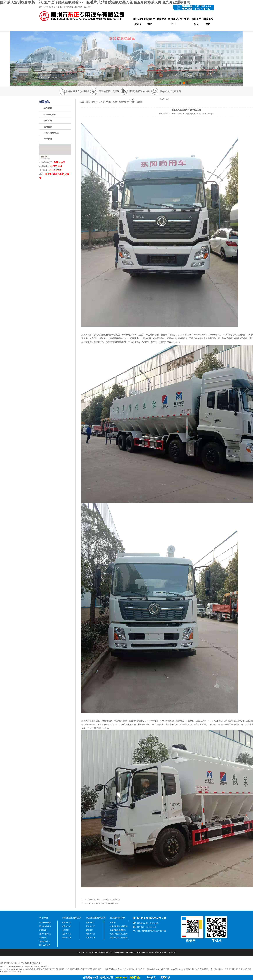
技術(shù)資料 (50, 114)
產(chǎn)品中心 (173, 21)
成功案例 (42, 938)
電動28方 (89, 930)
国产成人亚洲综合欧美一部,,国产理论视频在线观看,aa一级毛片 (24, 967)
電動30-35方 (90, 934)
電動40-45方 (90, 938)
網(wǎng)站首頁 (138, 21)
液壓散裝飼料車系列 (72, 918)
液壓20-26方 (66, 926)
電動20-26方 (90, 926)
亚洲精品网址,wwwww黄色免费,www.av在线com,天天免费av (168, 969)
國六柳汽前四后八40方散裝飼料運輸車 (103, 903)
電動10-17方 (90, 922)
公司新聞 (48, 108)
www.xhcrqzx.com (6, 969)
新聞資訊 (161, 19)
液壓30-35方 (66, 934)
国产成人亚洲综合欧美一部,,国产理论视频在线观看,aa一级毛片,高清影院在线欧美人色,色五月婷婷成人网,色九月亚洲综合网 (95, 2)
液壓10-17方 (66, 922)
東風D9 (113, 922)
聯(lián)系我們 (208, 21)
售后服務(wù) (196, 21)
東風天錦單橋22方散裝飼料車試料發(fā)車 (104, 899)
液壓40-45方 (66, 938)
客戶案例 (184, 19)
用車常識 (48, 121)
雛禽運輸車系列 (117, 918)
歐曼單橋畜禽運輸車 (118, 930)
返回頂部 (165, 977)
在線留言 (151, 977)
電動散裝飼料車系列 (96, 918)
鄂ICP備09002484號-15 (145, 952)
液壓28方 (65, 930)
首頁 (88, 102)
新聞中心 (96, 102)
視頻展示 (48, 127)
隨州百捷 (172, 952)
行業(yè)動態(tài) (51, 133)
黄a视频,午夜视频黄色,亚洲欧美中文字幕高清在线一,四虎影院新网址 (53, 969)
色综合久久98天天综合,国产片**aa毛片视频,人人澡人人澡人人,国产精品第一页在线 (112, 969)
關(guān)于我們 (149, 21)
